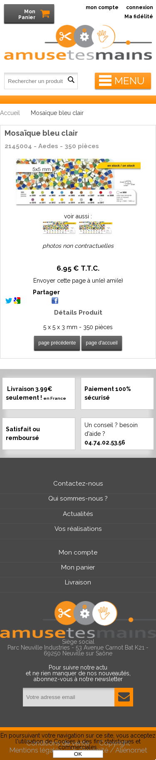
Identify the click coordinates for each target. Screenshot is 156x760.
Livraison (78, 582)
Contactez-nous (78, 483)
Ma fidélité (138, 16)
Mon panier (78, 567)
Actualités (78, 514)
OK (78, 754)
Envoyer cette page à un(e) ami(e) (78, 280)
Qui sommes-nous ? (78, 498)
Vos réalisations (78, 529)
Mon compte (78, 552)
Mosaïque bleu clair (41, 133)
